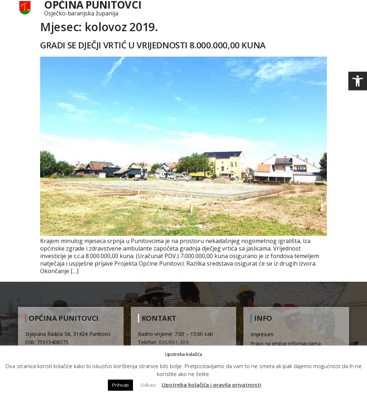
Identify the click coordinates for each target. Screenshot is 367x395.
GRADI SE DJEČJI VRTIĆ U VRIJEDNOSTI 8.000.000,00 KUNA (153, 45)
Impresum (262, 334)
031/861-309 (174, 342)
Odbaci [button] (148, 385)
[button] (357, 81)
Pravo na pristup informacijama (285, 343)
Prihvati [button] (120, 385)
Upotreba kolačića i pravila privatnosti (211, 384)
